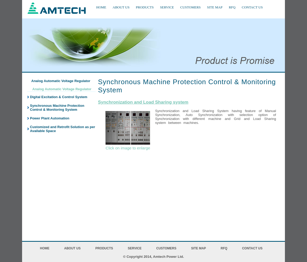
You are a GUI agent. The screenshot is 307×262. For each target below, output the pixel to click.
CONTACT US (252, 7)
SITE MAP (215, 7)
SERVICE (167, 7)
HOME (101, 7)
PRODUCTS (145, 7)
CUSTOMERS (190, 7)
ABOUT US (120, 7)
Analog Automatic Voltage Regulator (61, 89)
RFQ (232, 7)
